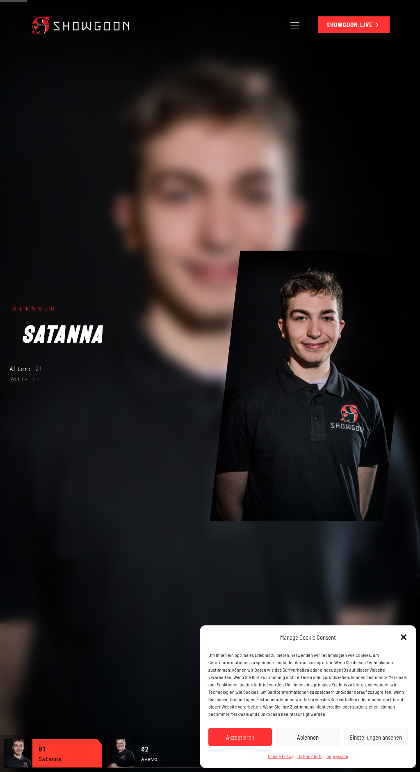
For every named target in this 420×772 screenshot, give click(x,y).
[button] (403, 637)
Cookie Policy (280, 756)
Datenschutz (309, 756)
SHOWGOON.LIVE (353, 24)
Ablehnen (308, 737)
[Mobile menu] (295, 25)
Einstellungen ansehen (375, 737)
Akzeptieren (240, 737)
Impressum (337, 756)
